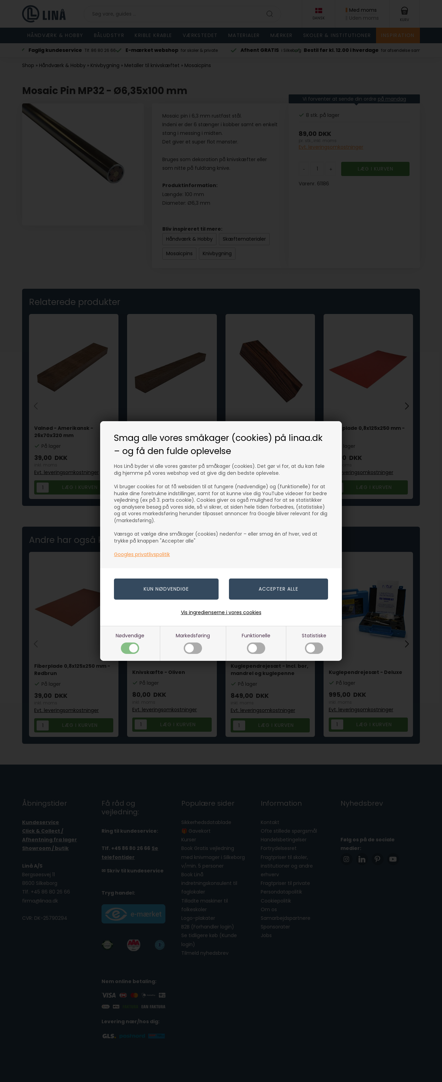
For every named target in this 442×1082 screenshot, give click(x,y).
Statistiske (314, 643)
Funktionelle (256, 643)
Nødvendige (130, 643)
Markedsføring (193, 643)
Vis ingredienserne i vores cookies (221, 612)
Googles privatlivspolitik (142, 554)
